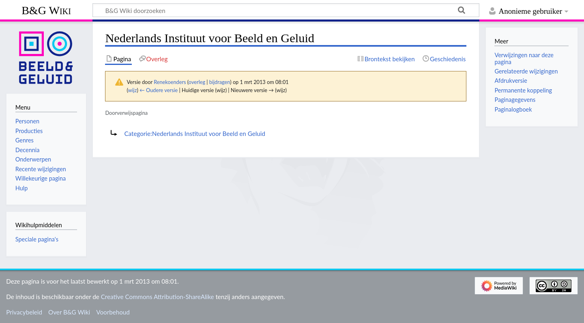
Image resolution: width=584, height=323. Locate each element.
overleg (197, 82)
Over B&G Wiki (69, 312)
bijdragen (219, 82)
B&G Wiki (46, 10)
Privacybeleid (24, 312)
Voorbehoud (112, 312)
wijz (132, 90)
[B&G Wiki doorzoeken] (286, 10)
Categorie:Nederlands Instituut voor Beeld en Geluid (194, 133)
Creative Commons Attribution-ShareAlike (157, 296)
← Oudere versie (159, 90)
